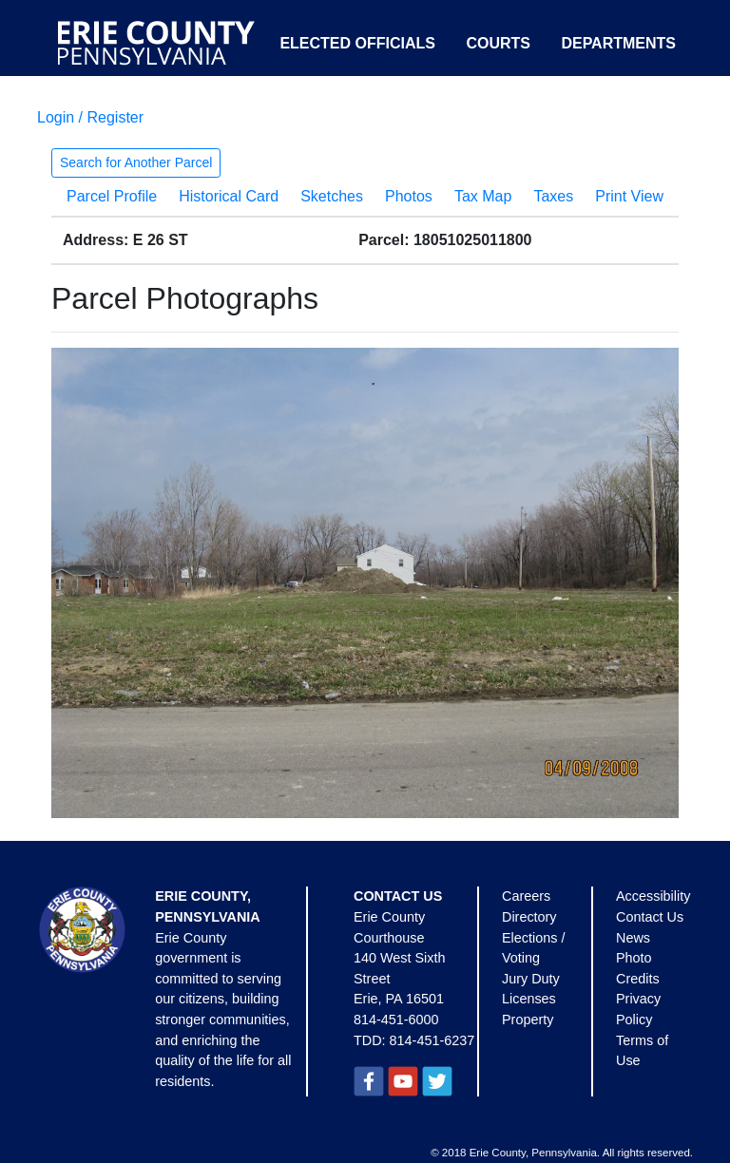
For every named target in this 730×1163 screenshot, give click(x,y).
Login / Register (90, 117)
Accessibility (653, 896)
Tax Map (482, 196)
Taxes (553, 196)
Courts (498, 43)
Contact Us (649, 917)
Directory (529, 917)
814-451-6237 (432, 1040)
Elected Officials (357, 43)
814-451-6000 (396, 1019)
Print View (629, 196)
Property (527, 1019)
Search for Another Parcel (136, 162)
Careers (526, 896)
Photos (408, 196)
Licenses (529, 998)
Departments (618, 43)
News (633, 937)
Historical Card (229, 196)
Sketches (331, 196)
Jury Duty (531, 978)
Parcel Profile (112, 196)
